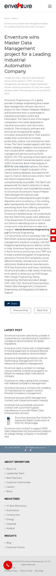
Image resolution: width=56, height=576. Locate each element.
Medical (10, 528)
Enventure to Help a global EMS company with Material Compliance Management (26, 382)
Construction (13, 515)
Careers (10, 487)
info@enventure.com (35, 447)
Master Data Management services (28, 90)
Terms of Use (26, 571)
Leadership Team (15, 473)
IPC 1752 (35, 87)
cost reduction (23, 84)
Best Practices (14, 478)
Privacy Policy (11, 571)
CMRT (29, 81)
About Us (11, 469)
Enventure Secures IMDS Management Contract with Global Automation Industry (26, 399)
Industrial (11, 524)
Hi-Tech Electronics (16, 505)
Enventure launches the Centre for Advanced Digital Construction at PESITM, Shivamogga (33, 420)
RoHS (6, 93)
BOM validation (19, 81)
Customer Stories (15, 547)
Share (12, 303)
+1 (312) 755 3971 (13, 447)
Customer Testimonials (18, 482)
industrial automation (21, 87)
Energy (10, 519)
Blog (8, 542)
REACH (47, 90)
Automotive (12, 510)
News (14, 18)
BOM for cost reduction (16, 166)
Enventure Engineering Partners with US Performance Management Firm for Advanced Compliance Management (25, 361)
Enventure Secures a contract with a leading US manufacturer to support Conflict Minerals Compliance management (27, 391)
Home (7, 18)
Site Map (39, 571)
